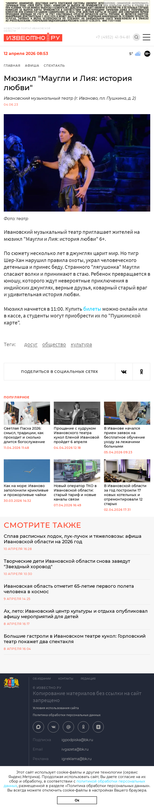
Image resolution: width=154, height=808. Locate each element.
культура (81, 344)
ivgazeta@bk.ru (75, 749)
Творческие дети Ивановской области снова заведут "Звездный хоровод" (67, 563)
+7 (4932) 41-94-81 (113, 37)
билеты (92, 308)
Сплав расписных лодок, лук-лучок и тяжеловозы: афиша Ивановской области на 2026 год (73, 539)
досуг (31, 344)
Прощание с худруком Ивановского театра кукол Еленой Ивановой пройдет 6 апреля (77, 423)
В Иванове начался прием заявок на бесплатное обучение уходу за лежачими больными (127, 425)
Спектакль (54, 65)
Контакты (65, 678)
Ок (77, 800)
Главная (12, 65)
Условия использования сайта (56, 708)
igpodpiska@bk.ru (77, 740)
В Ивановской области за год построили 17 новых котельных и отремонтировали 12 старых (127, 482)
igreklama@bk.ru (77, 759)
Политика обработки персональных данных (66, 715)
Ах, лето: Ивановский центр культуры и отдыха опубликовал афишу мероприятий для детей (76, 613)
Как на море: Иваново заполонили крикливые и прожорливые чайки (27, 478)
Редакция (88, 678)
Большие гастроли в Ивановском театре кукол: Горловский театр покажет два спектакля (75, 638)
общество (54, 344)
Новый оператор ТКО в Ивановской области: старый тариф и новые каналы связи (77, 480)
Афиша (32, 65)
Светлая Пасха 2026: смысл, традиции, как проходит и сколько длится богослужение (27, 423)
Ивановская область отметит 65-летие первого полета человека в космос (69, 588)
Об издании (42, 678)
